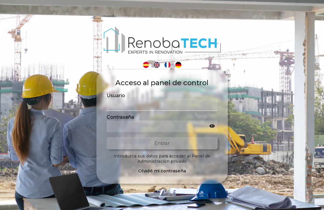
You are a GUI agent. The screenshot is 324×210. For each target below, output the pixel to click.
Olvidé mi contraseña (162, 171)
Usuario (116, 95)
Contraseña (120, 117)
